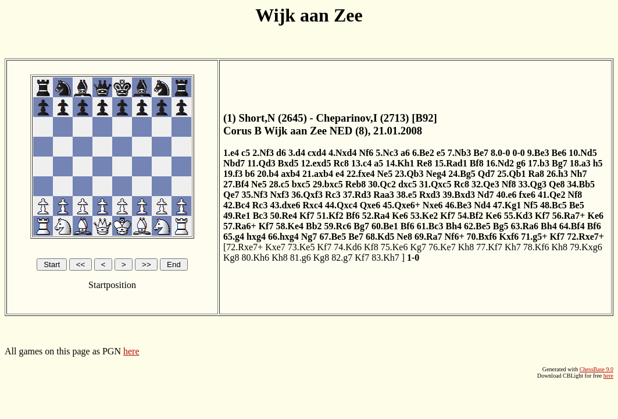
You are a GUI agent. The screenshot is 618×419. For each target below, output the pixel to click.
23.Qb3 (409, 174)
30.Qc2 (382, 184)
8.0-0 (500, 153)
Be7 (480, 153)
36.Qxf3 (307, 195)
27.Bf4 (236, 184)
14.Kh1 (399, 163)
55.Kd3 (518, 216)
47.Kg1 (507, 205)
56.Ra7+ (568, 216)
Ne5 (385, 174)
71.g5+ (534, 237)
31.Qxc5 (435, 184)
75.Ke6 (394, 247)
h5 (598, 163)
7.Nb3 (459, 153)
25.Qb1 (511, 174)
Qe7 (231, 195)
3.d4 (296, 153)
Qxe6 (370, 205)
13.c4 (361, 163)
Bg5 (501, 226)
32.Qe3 (485, 184)
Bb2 (314, 226)
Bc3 (260, 216)
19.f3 (232, 174)
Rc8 (341, 163)
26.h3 (557, 174)
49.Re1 (237, 216)
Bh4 (453, 226)
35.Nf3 (255, 195)
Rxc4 (312, 205)
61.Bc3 (430, 226)
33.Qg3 (532, 184)
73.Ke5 (301, 247)
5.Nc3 (387, 153)
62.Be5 (477, 226)
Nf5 (530, 205)
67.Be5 (332, 237)
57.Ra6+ (239, 226)
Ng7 (309, 237)
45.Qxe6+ (401, 205)
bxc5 (301, 184)
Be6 (558, 153)
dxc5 (407, 184)
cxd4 (317, 153)
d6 (281, 153)
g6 (521, 163)
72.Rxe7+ (585, 237)
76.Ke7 (442, 247)
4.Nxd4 (342, 153)
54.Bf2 (470, 216)
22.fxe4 (360, 174)
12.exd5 (316, 163)
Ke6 (400, 216)
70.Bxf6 (482, 237)
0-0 (518, 153)
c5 (245, 153)
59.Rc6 (338, 226)
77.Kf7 (489, 247)
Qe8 (557, 184)
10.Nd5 (582, 153)
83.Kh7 (385, 257)
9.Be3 (538, 153)
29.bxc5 (328, 184)
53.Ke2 (424, 216)
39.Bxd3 (458, 195)
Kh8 (466, 247)
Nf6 (366, 153)
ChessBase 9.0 (596, 369)
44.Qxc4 (341, 205)
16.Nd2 (500, 163)
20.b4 (267, 174)
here (131, 351)
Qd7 (486, 174)
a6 (405, 153)
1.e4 (231, 153)
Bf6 (353, 216)
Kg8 (231, 257)
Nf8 (509, 184)
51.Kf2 (330, 216)
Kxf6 (509, 237)
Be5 (576, 205)
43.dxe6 (285, 205)
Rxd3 (429, 195)
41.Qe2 (552, 195)
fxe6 (527, 195)
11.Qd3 (261, 163)
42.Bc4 (236, 205)
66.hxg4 (283, 237)
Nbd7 (234, 163)
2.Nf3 (263, 153)
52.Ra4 (376, 216)
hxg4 (256, 237)
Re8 (425, 163)
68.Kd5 (380, 237)
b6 (250, 174)
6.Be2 (423, 153)
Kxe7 (275, 247)
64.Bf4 (572, 226)
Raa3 (383, 195)
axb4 (290, 174)
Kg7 (418, 247)
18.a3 (580, 163)
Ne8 (404, 237)
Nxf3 (279, 195)
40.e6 (506, 195)
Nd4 (482, 205)
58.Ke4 (289, 226)
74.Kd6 (348, 247)
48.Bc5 (553, 205)
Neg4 (436, 174)
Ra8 (536, 174)
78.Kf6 (536, 247)
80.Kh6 (256, 257)
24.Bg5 (462, 174)
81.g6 (300, 257)
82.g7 (341, 257)
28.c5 (279, 184)
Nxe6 (433, 205)
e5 (441, 153)
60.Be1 (384, 226)
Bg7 (559, 163)
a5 (378, 163)
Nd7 (485, 195)
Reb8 (355, 184)
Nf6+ (455, 237)
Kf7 (307, 216)
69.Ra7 (428, 237)
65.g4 (233, 237)
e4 (339, 174)
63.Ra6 (525, 226)
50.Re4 (283, 216)
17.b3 (538, 163)
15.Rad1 (450, 163)
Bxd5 (288, 163)
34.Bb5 (581, 184)
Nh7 (578, 174)
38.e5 (406, 195)
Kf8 (371, 247)
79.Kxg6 (586, 247)
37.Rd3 (357, 195)
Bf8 (477, 163)
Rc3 (333, 195)
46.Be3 (458, 205)
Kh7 (513, 247)
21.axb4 (317, 174)
